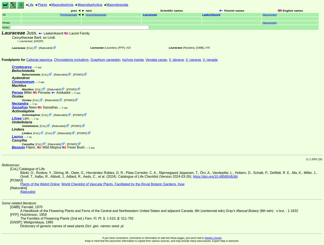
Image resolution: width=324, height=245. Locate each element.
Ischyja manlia (133, 60)
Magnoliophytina (90, 5)
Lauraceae (150, 14)
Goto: (75, 27)
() (269, 14)
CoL (29, 48)
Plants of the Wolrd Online (40, 184)
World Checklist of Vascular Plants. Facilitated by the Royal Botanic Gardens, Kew (122, 184)
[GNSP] (38, 41)
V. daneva (176, 60)
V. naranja (193, 60)
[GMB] (200, 47)
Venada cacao (156, 60)
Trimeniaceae (68, 14)
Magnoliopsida (117, 5)
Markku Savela (213, 238)
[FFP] (121, 47)
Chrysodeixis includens (71, 60)
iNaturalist (46, 48)
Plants (42, 5)
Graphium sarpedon (105, 60)
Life (31, 5)
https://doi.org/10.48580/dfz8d (215, 176)
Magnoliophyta (62, 5)
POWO (78, 74)
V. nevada (210, 60)
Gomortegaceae (96, 14)
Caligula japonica (39, 60)
